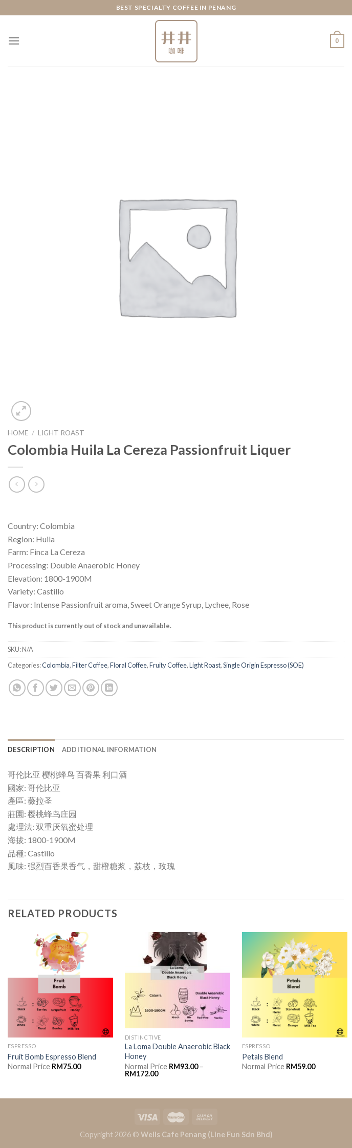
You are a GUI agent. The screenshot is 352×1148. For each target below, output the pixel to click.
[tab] (31, 749)
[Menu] (14, 40)
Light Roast (61, 433)
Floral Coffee (128, 665)
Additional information (109, 749)
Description (31, 749)
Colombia (56, 665)
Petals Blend (262, 1056)
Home (18, 433)
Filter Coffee (89, 665)
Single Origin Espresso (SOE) (263, 665)
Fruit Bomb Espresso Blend (52, 1056)
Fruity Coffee (168, 665)
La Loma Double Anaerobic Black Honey (177, 1051)
